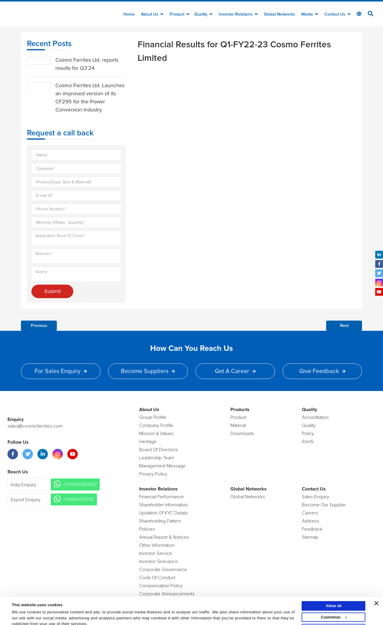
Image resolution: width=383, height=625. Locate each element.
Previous (39, 326)
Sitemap (310, 537)
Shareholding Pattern (160, 521)
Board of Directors (158, 449)
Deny (333, 613)
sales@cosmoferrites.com (34, 426)
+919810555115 (78, 499)
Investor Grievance (158, 561)
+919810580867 (80, 484)
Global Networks (279, 14)
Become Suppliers (148, 371)
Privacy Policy (153, 474)
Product (179, 14)
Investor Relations (238, 14)
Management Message (162, 466)
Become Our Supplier (324, 504)
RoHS (308, 441)
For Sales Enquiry (61, 371)
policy (308, 433)
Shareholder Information (163, 504)
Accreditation (315, 417)
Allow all (334, 590)
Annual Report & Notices (164, 537)
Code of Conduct (157, 577)
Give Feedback (322, 371)
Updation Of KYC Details (163, 513)
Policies (147, 529)
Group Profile (152, 417)
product (238, 417)
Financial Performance (161, 496)
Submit (52, 291)
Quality (203, 14)
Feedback (312, 529)
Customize (334, 601)
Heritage (147, 441)
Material (238, 425)
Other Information (156, 545)
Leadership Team (156, 457)
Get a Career (235, 371)
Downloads (242, 433)
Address (310, 521)
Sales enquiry (315, 496)
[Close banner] (376, 587)
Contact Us (337, 14)
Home (129, 14)
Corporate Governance (163, 569)
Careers (310, 513)
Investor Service (155, 553)
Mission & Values (156, 433)
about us (152, 14)
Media (309, 14)
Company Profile (156, 425)
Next (344, 326)
